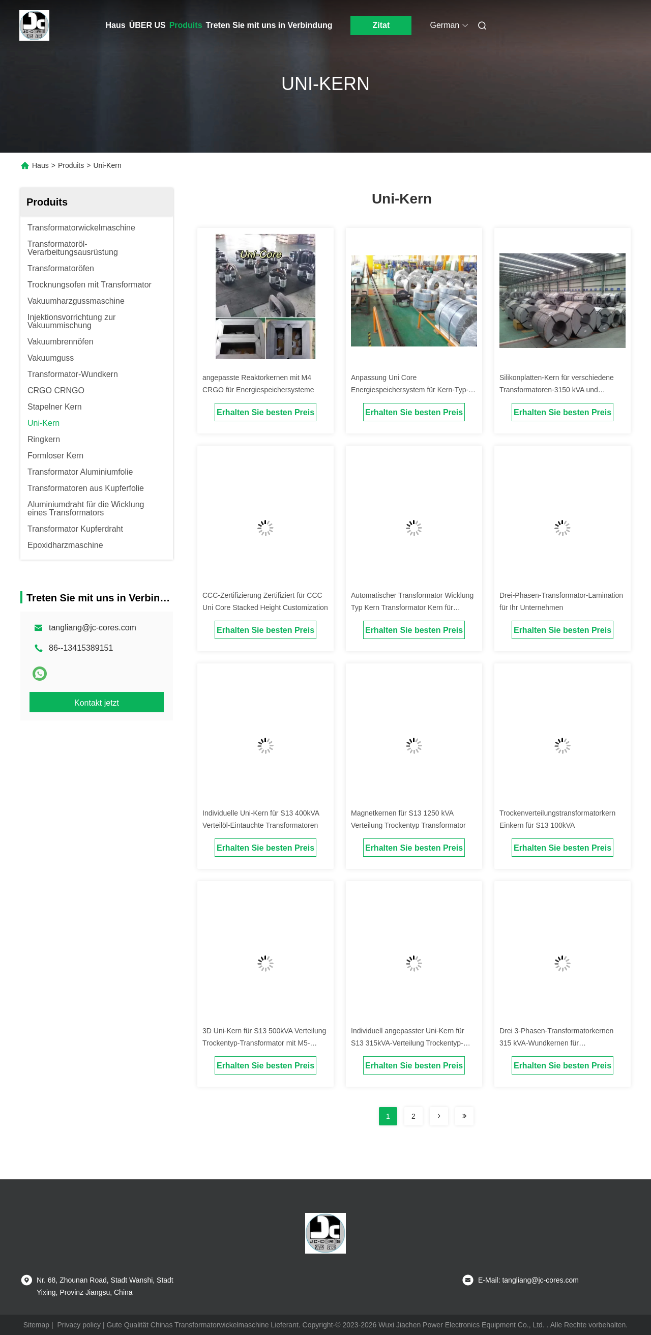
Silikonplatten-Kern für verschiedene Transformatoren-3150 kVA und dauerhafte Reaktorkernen (556, 389)
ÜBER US (147, 25)
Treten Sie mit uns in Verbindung (269, 25)
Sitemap (36, 1325)
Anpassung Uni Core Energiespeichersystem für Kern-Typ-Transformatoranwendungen (409, 389)
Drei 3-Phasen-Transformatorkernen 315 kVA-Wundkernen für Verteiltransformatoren (556, 1043)
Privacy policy (79, 1325)
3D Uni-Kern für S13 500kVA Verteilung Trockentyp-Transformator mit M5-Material (264, 1043)
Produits (185, 25)
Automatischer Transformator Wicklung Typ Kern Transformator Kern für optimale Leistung (412, 607)
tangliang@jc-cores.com (92, 627)
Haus (116, 25)
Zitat (381, 25)
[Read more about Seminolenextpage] (439, 1116)
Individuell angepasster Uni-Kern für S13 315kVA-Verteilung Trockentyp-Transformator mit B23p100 (407, 1043)
